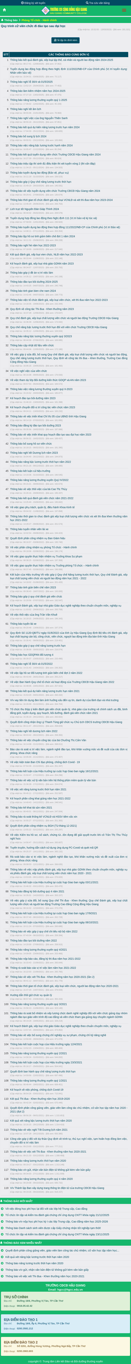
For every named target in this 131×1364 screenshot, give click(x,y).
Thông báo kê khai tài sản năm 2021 (31, 807)
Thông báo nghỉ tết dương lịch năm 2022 (33, 731)
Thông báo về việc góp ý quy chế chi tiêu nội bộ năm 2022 (43, 931)
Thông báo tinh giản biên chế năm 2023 (33, 587)
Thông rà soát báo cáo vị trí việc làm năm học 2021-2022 (43, 967)
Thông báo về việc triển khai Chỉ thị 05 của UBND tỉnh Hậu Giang (48, 416)
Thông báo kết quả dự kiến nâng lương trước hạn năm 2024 (44, 127)
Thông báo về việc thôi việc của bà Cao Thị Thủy (38, 489)
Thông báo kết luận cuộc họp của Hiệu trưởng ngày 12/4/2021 (46, 1044)
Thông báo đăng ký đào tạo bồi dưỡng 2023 (35, 425)
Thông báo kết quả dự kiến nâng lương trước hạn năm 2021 (44, 691)
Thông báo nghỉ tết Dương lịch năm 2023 (34, 452)
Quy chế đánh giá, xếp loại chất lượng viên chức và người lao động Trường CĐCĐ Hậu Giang (64, 318)
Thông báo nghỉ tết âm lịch (25, 109)
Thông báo (11, 20)
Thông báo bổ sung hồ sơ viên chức (31, 443)
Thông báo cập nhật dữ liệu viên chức (32, 345)
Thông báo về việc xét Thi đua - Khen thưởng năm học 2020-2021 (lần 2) (52, 976)
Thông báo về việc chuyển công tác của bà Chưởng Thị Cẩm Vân (48, 740)
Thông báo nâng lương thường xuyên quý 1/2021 (38, 1080)
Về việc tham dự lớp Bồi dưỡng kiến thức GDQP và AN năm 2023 (48, 380)
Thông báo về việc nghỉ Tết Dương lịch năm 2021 (39, 1129)
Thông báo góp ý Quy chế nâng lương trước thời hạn (40, 181)
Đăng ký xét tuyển (33, 2)
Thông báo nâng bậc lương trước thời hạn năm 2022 (40, 461)
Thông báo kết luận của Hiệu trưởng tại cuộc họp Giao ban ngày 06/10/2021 (54, 922)
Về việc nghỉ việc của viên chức (28, 370)
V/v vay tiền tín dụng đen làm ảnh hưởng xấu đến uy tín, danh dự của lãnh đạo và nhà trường (64, 700)
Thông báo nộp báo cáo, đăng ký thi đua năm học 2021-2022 (45, 958)
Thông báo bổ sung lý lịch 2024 (28, 136)
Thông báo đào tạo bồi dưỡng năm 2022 (33, 940)
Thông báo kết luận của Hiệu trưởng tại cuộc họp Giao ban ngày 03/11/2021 (54, 882)
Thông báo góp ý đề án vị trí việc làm (31, 272)
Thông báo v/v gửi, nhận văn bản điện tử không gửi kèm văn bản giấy (50, 1169)
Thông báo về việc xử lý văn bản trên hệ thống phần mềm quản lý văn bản (53, 780)
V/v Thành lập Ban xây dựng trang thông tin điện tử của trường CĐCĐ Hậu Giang (57, 1187)
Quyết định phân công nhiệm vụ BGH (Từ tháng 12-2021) (43, 825)
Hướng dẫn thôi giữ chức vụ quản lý (31, 995)
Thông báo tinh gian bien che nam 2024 (33, 290)
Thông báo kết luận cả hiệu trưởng (30, 470)
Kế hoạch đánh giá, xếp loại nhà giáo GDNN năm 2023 (42, 263)
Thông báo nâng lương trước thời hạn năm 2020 (38, 1160)
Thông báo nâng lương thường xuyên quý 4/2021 (38, 949)
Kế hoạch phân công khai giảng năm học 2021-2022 (40, 798)
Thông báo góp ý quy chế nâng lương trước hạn (38, 645)
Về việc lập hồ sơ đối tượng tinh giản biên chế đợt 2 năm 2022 (46, 672)
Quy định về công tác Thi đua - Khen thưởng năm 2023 (42, 309)
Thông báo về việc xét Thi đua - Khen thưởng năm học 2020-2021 (48, 1151)
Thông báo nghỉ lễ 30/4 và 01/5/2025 (31, 81)
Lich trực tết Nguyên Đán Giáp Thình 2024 (34, 209)
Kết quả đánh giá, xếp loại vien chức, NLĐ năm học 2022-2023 (46, 254)
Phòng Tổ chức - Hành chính (39, 20)
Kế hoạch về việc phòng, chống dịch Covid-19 (36, 1089)
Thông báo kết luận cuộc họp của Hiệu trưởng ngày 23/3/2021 (46, 1062)
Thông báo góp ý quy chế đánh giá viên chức (36, 596)
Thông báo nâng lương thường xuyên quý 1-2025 (38, 99)
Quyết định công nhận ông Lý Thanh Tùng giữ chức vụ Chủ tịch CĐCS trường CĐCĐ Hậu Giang (66, 722)
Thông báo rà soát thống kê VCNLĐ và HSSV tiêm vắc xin (43, 816)
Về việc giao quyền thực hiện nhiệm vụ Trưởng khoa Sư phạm (46, 556)
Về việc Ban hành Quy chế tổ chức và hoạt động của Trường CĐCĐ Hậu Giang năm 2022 (62, 682)
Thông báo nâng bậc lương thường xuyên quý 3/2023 (41, 336)
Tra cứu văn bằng (98, 2)
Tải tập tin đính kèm (65, 40)
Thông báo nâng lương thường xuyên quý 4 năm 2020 (41, 1178)
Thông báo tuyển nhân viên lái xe (29, 529)
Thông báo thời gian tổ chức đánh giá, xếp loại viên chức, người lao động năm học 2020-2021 (64, 986)
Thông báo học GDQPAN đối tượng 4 (31, 654)
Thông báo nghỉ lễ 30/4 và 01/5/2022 (31, 663)
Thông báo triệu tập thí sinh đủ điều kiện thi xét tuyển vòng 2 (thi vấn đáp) (52, 163)
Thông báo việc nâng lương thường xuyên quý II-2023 (41, 389)
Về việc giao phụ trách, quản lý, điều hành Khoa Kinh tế (42, 507)
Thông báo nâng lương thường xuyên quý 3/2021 (38, 1004)
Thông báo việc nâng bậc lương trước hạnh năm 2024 (41, 145)
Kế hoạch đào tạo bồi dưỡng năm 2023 (32, 398)
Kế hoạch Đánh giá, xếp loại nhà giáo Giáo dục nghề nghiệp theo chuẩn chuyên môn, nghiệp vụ (65, 605)
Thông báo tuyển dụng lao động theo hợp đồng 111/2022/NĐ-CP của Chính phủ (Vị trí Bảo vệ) (65, 227)
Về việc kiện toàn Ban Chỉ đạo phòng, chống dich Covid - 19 (45, 762)
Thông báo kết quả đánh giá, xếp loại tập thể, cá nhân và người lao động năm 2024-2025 (61, 59)
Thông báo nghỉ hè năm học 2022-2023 (33, 245)
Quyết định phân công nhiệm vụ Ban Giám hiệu (37, 538)
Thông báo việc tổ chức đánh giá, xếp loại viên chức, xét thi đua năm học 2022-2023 (59, 299)
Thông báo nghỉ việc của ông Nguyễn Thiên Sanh (39, 118)
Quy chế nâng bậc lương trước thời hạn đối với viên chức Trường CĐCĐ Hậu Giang (58, 327)
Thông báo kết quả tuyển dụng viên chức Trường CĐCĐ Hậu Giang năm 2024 (55, 154)
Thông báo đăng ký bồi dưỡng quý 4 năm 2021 (37, 891)
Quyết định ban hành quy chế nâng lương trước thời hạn (42, 1071)
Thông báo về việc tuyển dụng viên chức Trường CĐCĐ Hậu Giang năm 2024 (55, 190)
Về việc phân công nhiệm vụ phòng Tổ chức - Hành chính (43, 547)
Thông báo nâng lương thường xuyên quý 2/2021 (38, 1053)
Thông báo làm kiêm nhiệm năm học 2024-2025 (37, 90)
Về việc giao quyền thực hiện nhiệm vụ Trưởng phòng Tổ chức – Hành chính (54, 565)
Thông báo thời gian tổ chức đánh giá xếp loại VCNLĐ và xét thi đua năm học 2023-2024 (61, 199)
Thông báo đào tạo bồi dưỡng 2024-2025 (34, 281)
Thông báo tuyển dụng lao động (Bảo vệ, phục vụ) (39, 172)
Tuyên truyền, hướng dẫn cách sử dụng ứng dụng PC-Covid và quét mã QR (54, 847)
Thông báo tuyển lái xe (23, 623)
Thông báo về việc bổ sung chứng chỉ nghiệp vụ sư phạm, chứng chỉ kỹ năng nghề (58, 1035)
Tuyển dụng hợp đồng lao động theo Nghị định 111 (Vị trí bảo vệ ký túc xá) (53, 218)
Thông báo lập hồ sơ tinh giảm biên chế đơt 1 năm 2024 (42, 236)
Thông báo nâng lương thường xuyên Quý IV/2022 (39, 480)
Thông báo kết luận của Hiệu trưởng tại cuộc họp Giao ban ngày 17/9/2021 (53, 913)
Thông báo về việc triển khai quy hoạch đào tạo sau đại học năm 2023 (50, 434)
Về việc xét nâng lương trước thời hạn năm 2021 (38, 789)
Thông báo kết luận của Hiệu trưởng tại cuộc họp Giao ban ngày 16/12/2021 (54, 771)
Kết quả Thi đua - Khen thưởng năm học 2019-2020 (40, 1098)
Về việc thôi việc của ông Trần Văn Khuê (33, 614)
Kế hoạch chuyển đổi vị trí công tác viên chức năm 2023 (42, 407)
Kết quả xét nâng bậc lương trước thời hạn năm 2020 (41, 1120)
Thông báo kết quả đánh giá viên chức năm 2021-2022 (41, 498)
